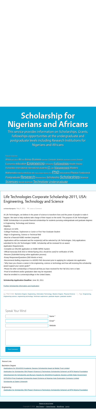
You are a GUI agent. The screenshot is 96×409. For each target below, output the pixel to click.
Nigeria (46, 173)
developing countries (70, 160)
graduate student (77, 297)
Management (61, 168)
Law (52, 168)
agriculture (14, 160)
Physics (74, 173)
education (21, 164)
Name (52, 317)
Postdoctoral (84, 173)
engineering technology (35, 297)
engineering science (19, 297)
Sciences (12, 182)
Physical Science (71, 294)
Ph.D (50, 173)
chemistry (45, 160)
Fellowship (49, 164)
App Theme (40, 407)
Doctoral (79, 160)
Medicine (27, 173)
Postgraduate (13, 178)
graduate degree (64, 297)
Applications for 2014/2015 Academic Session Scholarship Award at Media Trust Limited (38, 369)
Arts (23, 160)
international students (37, 168)
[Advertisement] (48, 18)
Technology (40, 182)
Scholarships (70, 178)
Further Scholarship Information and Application (22, 286)
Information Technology (45, 294)
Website (53, 326)
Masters (74, 168)
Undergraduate (58, 182)
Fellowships (61, 164)
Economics (10, 164)
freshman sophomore (51, 297)
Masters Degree (59, 294)
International (21, 168)
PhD (55, 173)
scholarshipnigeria (10, 209)
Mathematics (12, 173)
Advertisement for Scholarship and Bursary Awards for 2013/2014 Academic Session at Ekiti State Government (47, 375)
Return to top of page (46, 404)
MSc (33, 173)
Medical (21, 173)
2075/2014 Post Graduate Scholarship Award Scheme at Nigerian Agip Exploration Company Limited (43, 379)
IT (49, 168)
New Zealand (40, 173)
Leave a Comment (36, 209)
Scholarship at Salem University (16, 382)
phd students (65, 173)
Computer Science (55, 160)
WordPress (60, 407)
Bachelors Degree (21, 294)
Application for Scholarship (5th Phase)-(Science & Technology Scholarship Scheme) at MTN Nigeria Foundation (47, 372)
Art (19, 160)
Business (36, 160)
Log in (68, 407)
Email (52, 321)
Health (72, 164)
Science (84, 178)
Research (28, 178)
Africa (8, 160)
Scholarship (53, 178)
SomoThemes (51, 407)
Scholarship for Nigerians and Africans (48, 120)
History (79, 164)
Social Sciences (25, 182)
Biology (28, 160)
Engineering (36, 164)
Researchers (41, 178)
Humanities (11, 168)
